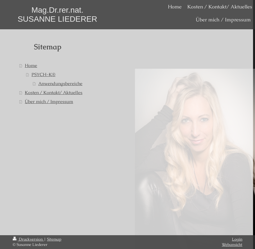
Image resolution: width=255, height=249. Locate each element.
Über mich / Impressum (49, 102)
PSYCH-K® (43, 74)
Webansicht (232, 244)
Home (31, 65)
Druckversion (28, 239)
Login (237, 239)
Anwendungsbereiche (60, 83)
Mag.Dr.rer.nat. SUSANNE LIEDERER (57, 14)
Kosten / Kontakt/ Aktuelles (53, 92)
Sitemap (54, 239)
